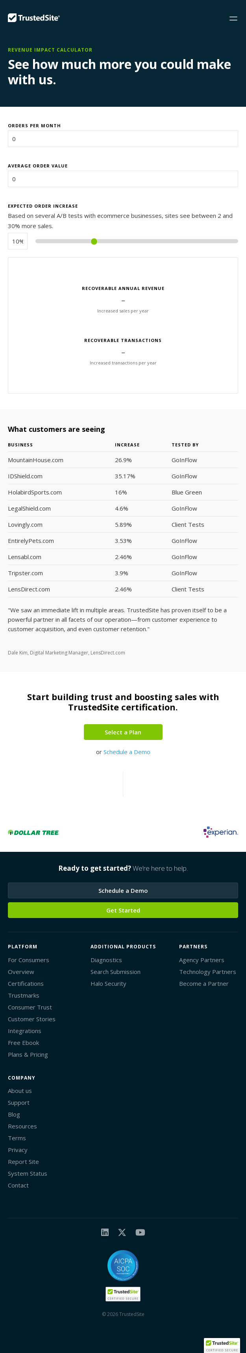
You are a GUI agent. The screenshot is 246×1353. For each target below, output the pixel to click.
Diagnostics (106, 960)
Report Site (23, 1161)
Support (19, 1102)
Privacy (18, 1150)
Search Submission (116, 972)
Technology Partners (207, 972)
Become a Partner (204, 983)
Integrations (24, 1031)
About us (20, 1091)
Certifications (26, 983)
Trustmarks (23, 995)
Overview (21, 972)
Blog (14, 1114)
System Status (27, 1173)
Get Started (123, 910)
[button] (222, 1345)
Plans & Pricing (28, 1054)
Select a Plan (123, 732)
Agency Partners (201, 960)
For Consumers (28, 960)
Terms (17, 1138)
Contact (18, 1185)
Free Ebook (23, 1042)
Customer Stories (31, 1019)
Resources (22, 1126)
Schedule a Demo (127, 752)
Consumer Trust (30, 1007)
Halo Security (108, 983)
